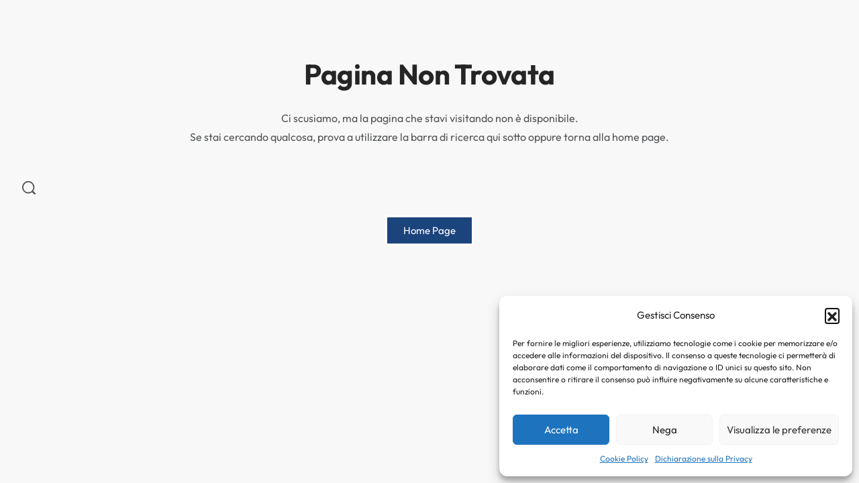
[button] (832, 315)
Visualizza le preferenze (779, 429)
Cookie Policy (624, 458)
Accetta (561, 429)
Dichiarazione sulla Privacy (703, 458)
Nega (664, 429)
